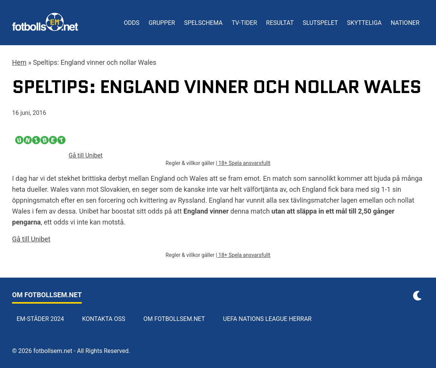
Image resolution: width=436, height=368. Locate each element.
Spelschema (203, 22)
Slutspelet (320, 22)
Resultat (280, 22)
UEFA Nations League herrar (267, 318)
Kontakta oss (103, 318)
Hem (19, 62)
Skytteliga (364, 22)
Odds (132, 22)
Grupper (161, 22)
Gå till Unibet (31, 239)
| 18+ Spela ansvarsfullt (243, 163)
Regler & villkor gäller (190, 163)
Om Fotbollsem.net (174, 318)
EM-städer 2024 (40, 318)
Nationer (405, 22)
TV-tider (244, 22)
